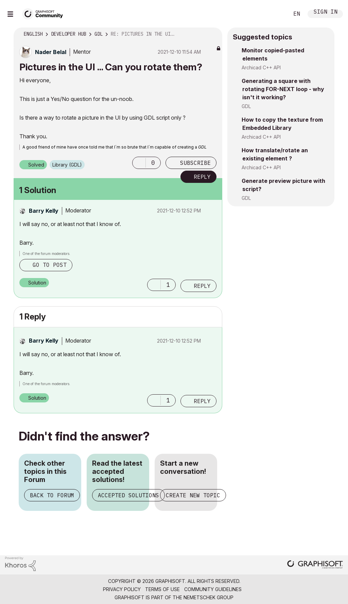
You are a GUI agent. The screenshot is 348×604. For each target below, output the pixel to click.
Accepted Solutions (128, 495)
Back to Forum (52, 495)
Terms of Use (162, 589)
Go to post (50, 264)
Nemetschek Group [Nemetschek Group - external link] (208, 597)
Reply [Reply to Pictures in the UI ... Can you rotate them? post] (202, 176)
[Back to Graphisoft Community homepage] (45, 13)
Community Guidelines (213, 589)
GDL (246, 106)
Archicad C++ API (261, 67)
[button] (139, 163)
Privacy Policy (122, 589)
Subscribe (195, 162)
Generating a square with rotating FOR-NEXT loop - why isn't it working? (283, 89)
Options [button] (212, 34)
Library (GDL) (67, 165)
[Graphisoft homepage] (315, 565)
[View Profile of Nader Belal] (50, 52)
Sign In (325, 12)
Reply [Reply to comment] (202, 285)
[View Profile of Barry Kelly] (43, 210)
